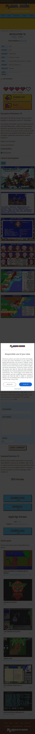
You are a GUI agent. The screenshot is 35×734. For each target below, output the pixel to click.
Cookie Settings (6, 379)
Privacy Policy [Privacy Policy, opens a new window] (14, 379)
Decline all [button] (9, 384)
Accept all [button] (25, 384)
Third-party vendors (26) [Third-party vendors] (23, 367)
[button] (17, 389)
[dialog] (18, 367)
